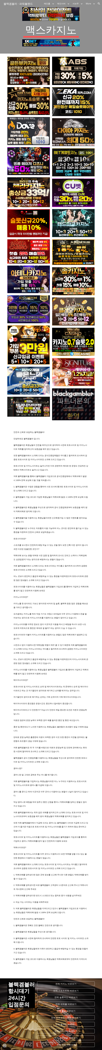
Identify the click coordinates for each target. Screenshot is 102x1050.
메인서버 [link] (61, 3)
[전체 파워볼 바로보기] (66, 1004)
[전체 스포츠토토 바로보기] (66, 990)
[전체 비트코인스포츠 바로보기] (66, 1017)
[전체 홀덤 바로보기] (66, 1010)
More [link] (88, 3)
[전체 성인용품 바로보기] (66, 1038)
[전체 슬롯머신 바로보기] (66, 997)
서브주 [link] (76, 3)
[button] (99, 4)
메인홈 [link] (47, 3)
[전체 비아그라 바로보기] (66, 1031)
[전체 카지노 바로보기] (66, 983)
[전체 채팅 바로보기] (66, 1044)
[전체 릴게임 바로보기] (66, 1024)
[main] (51, 30)
